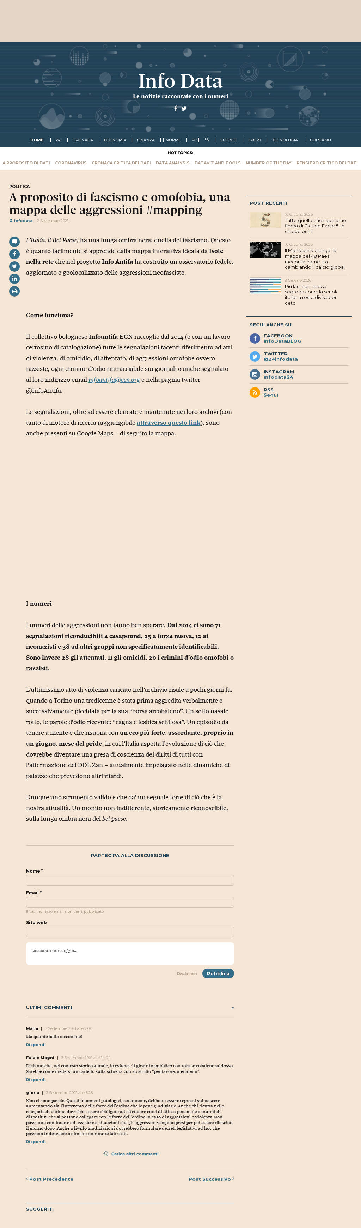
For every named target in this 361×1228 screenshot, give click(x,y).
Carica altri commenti (131, 1153)
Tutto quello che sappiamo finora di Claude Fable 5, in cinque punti (315, 226)
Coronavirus (71, 162)
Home (37, 140)
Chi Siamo (320, 140)
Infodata (20, 220)
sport (254, 140)
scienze (228, 140)
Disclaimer (187, 973)
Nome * (34, 871)
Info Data (180, 81)
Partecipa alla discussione (130, 855)
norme (173, 140)
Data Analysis (173, 162)
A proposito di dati (26, 162)
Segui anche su (271, 325)
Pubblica (218, 973)
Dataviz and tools (218, 162)
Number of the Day (269, 162)
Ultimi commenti (130, 1007)
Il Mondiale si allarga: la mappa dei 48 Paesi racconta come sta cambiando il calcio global (315, 259)
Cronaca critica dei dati (121, 162)
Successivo (211, 1179)
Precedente (49, 1179)
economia (115, 140)
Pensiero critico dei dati (327, 162)
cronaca (83, 140)
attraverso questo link (169, 423)
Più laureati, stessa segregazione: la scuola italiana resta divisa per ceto (312, 294)
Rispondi (36, 1044)
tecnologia (285, 140)
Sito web (36, 923)
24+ (59, 140)
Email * (34, 893)
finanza (146, 140)
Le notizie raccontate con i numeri (180, 96)
